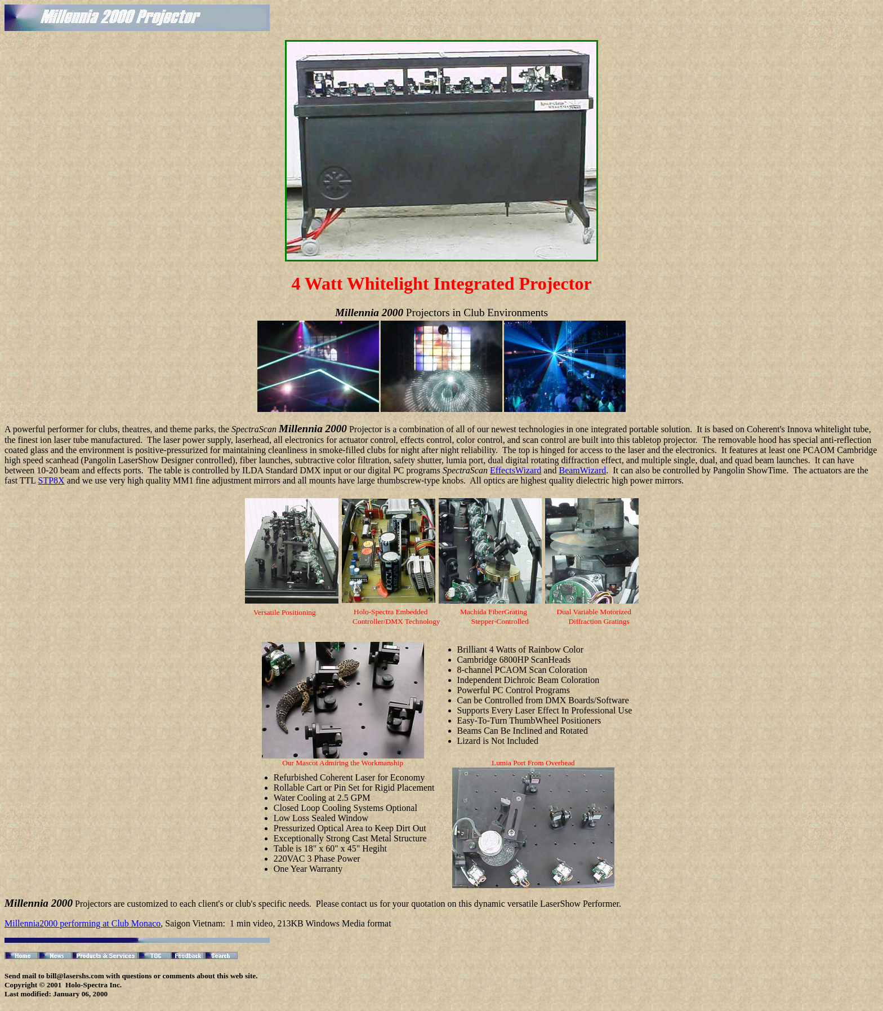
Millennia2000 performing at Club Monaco (82, 923)
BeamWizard (582, 470)
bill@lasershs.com (75, 976)
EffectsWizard (515, 470)
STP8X (51, 480)
